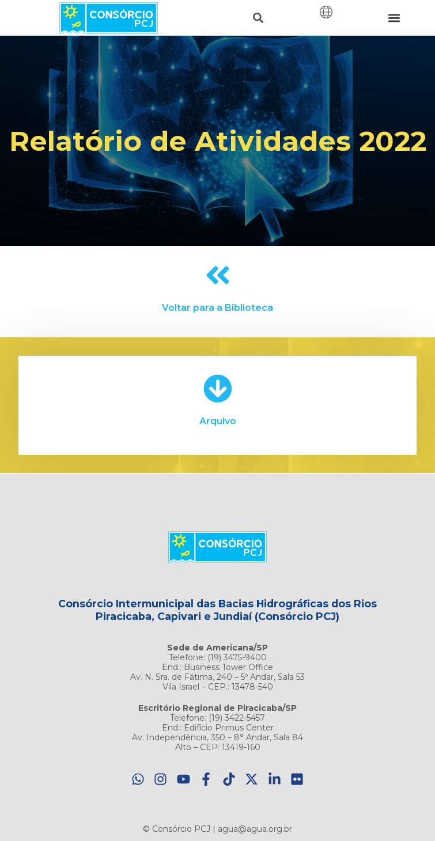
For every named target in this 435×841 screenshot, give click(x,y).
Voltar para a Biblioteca (217, 307)
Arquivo (217, 421)
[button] (258, 18)
